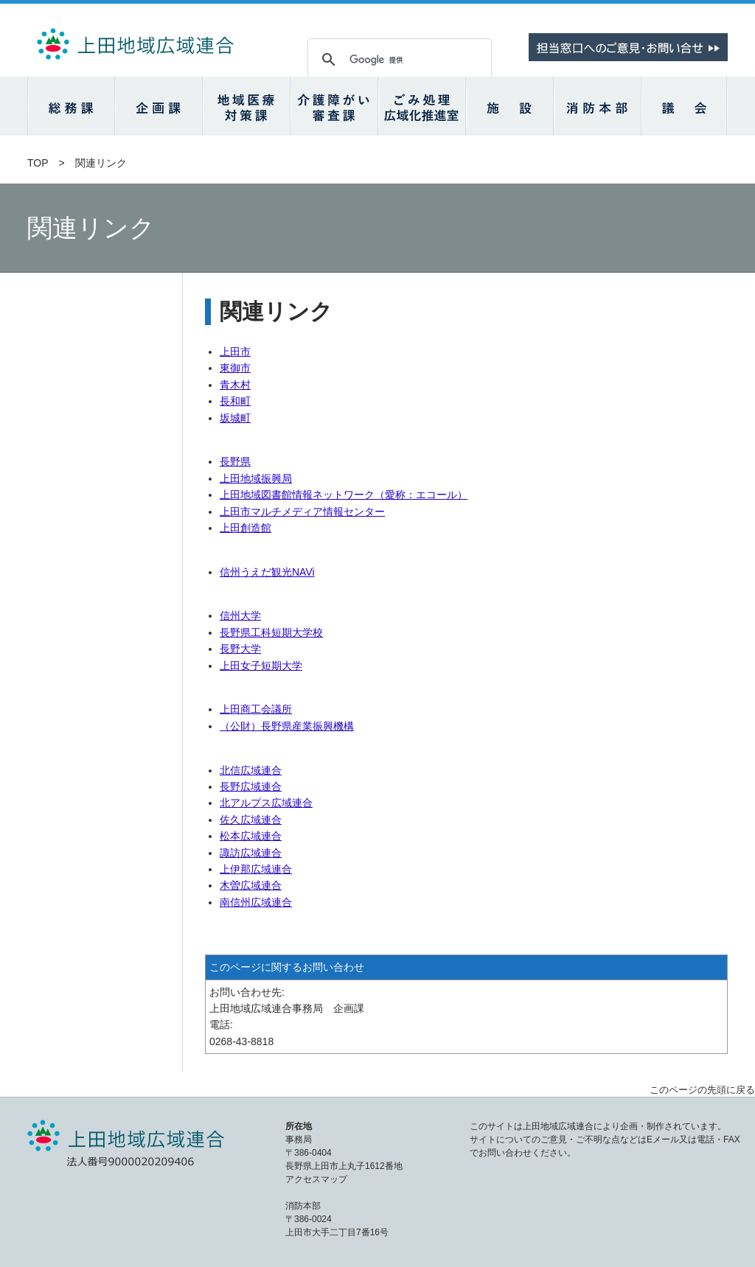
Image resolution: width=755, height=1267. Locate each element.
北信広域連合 (251, 770)
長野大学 (240, 649)
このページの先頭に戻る (702, 1089)
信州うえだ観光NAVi (267, 572)
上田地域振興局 (256, 478)
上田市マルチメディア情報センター (302, 511)
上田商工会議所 (256, 709)
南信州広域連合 (256, 902)
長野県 (235, 461)
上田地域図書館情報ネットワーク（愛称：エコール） (343, 494)
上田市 (235, 351)
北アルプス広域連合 (266, 803)
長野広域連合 (251, 786)
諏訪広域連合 (251, 853)
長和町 (235, 401)
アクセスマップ (316, 1179)
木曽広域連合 (251, 885)
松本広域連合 (251, 836)
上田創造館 (245, 528)
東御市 (235, 368)
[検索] (397, 60)
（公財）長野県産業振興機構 (287, 726)
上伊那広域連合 (256, 869)
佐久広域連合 (251, 820)
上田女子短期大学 (261, 665)
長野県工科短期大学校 (271, 632)
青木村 (235, 385)
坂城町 (235, 418)
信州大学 (240, 615)
